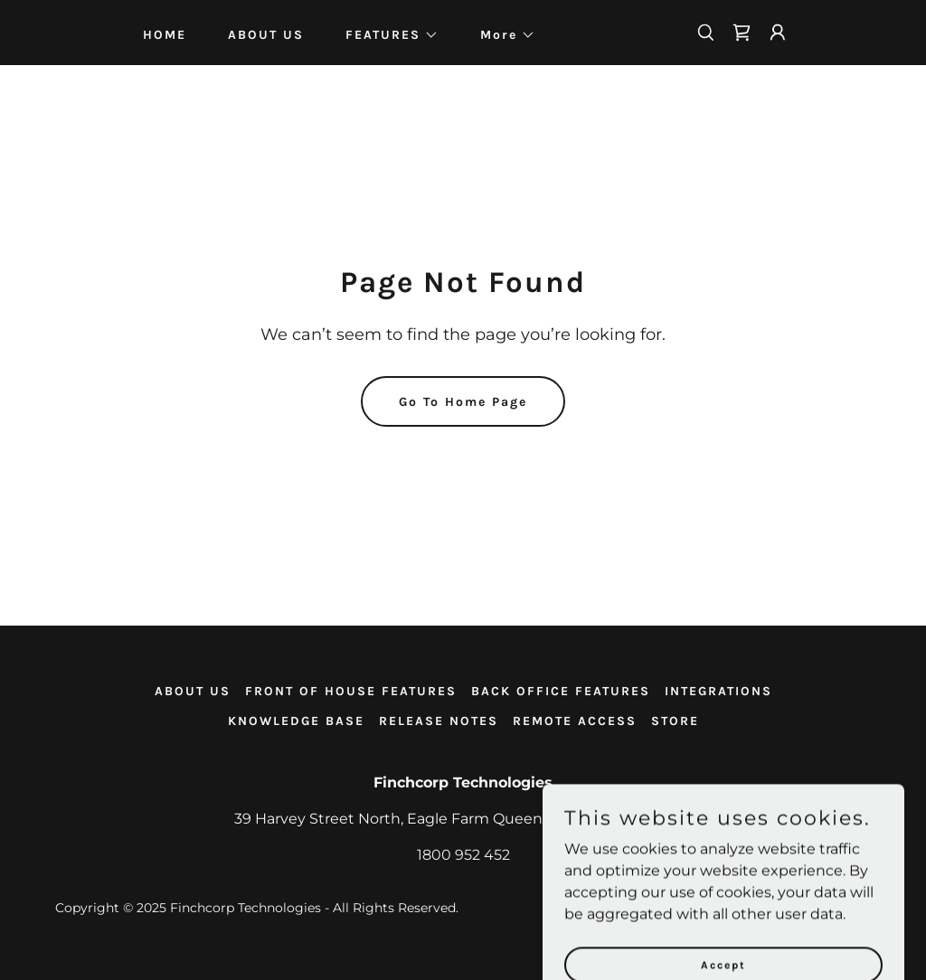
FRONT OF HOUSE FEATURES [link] (351, 691)
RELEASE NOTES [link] (438, 721)
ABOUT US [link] (266, 34)
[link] (741, 32)
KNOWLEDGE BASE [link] (296, 721)
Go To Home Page (463, 402)
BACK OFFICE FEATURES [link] (560, 691)
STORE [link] (675, 721)
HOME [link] (164, 34)
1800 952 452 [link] (463, 854)
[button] (386, 35)
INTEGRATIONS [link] (718, 691)
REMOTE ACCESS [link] (575, 721)
